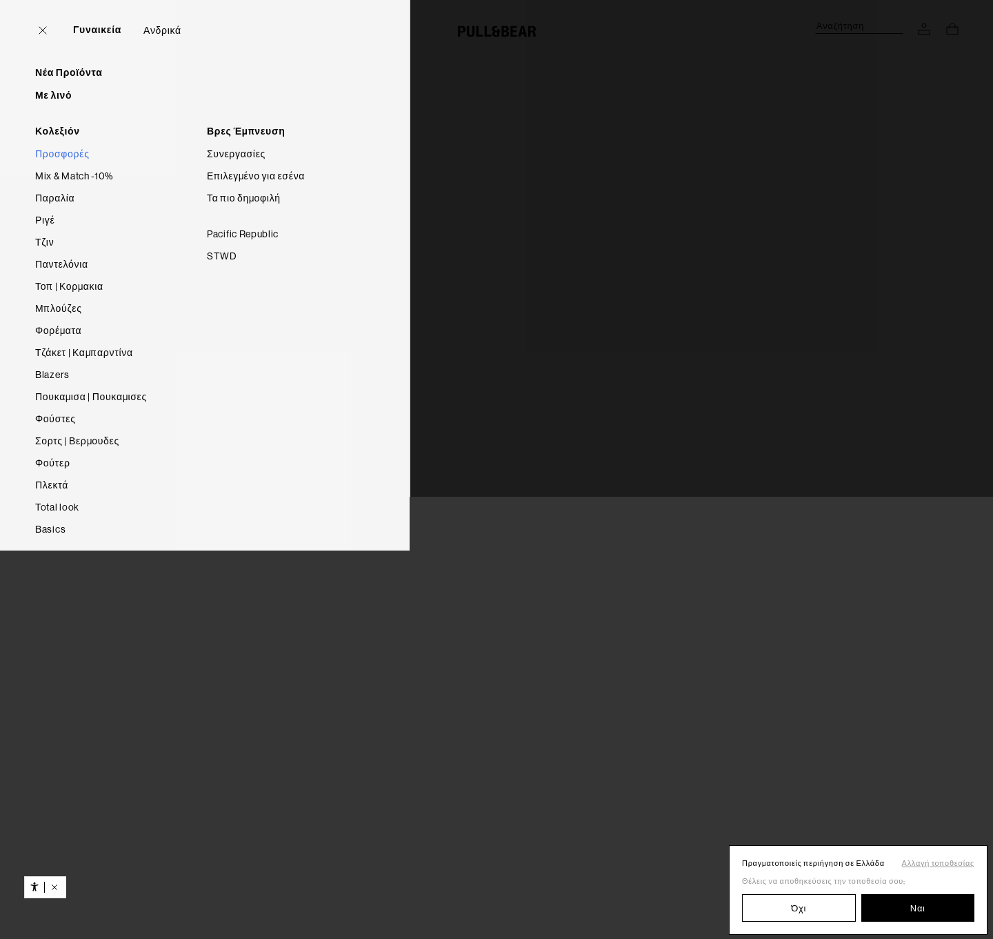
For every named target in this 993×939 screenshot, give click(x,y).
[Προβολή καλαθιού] (952, 29)
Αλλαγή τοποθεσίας (938, 863)
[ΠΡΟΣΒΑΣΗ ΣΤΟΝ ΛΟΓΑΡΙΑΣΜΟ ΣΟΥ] (924, 29)
